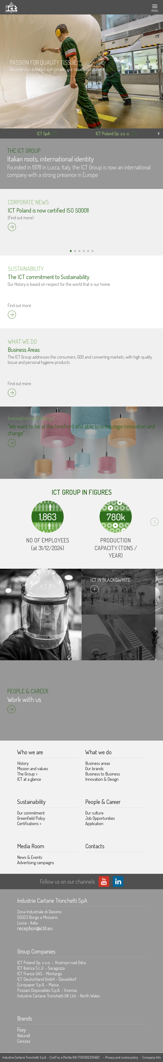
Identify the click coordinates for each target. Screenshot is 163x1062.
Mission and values (32, 768)
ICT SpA (43, 133)
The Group (27, 773)
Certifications (29, 823)
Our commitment (31, 812)
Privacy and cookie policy (121, 1057)
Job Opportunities (100, 818)
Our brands (94, 768)
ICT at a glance (29, 779)
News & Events (29, 857)
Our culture (94, 812)
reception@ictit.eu (35, 928)
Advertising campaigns (35, 862)
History (23, 763)
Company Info (151, 1057)
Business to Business (102, 773)
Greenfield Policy (31, 818)
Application (94, 823)
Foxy (21, 1029)
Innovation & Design (102, 779)
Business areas (97, 763)
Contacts (94, 846)
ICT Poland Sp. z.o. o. (113, 133)
